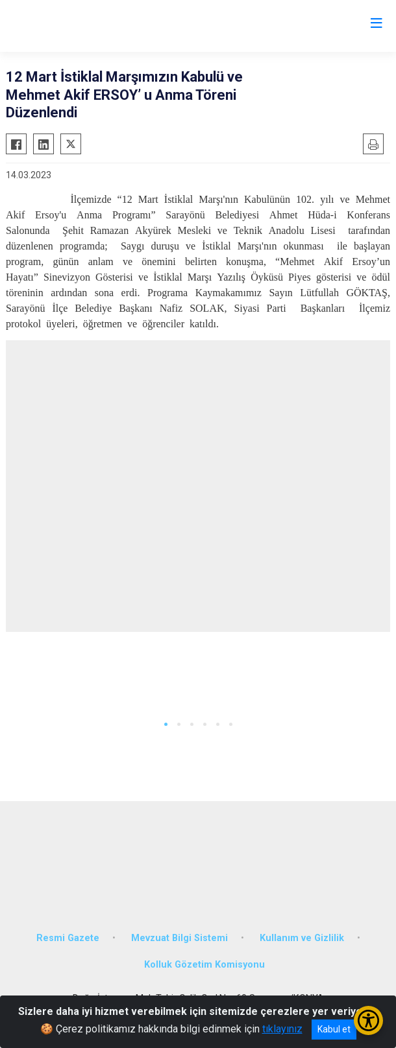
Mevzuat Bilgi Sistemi (179, 938)
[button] (165, 724)
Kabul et (334, 1029)
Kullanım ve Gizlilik (302, 938)
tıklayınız (282, 1029)
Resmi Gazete (67, 938)
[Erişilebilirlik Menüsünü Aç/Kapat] (368, 1020)
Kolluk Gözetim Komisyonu (204, 964)
